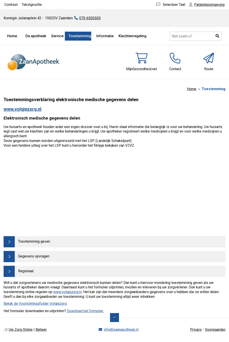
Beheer (41, 329)
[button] (217, 36)
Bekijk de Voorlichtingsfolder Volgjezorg (35, 303)
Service (57, 36)
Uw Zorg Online (21, 329)
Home (12, 36)
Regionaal (26, 271)
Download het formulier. (85, 311)
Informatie (105, 36)
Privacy (196, 329)
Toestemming (79, 36)
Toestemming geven (34, 241)
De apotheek (35, 36)
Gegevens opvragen (33, 256)
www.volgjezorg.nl (22, 109)
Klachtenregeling (132, 36)
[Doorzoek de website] (196, 36)
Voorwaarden (215, 329)
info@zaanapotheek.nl (121, 329)
